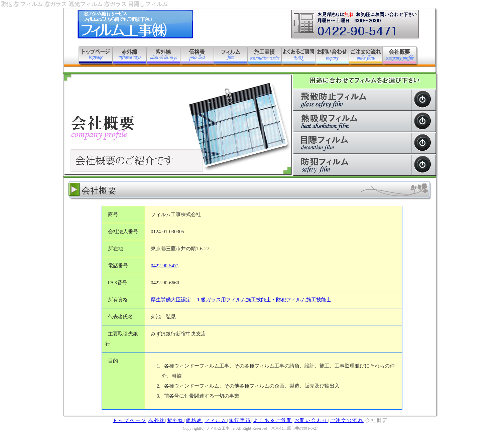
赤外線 (156, 420)
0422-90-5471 (165, 265)
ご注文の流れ (347, 420)
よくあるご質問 (272, 420)
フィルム (216, 420)
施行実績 (240, 420)
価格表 (194, 420)
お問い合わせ (311, 420)
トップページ (129, 420)
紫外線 (175, 420)
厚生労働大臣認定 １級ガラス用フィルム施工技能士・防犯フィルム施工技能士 (241, 299)
